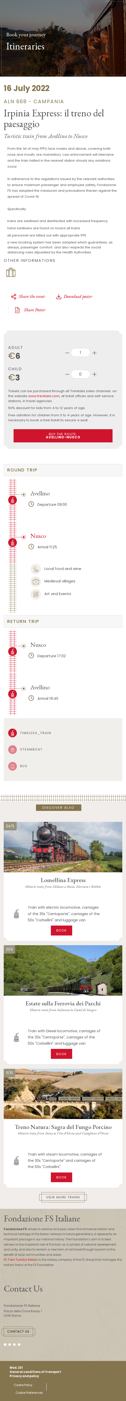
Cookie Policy (23, 1385)
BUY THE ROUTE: (63, 436)
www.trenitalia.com (44, 396)
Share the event (28, 296)
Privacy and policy (24, 1376)
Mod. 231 (16, 1368)
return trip (23, 621)
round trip (22, 470)
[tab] (63, 470)
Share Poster (29, 310)
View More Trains (63, 1197)
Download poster (74, 296)
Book (61, 930)
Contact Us (18, 1331)
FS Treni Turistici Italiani (21, 1260)
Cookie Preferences (29, 1393)
